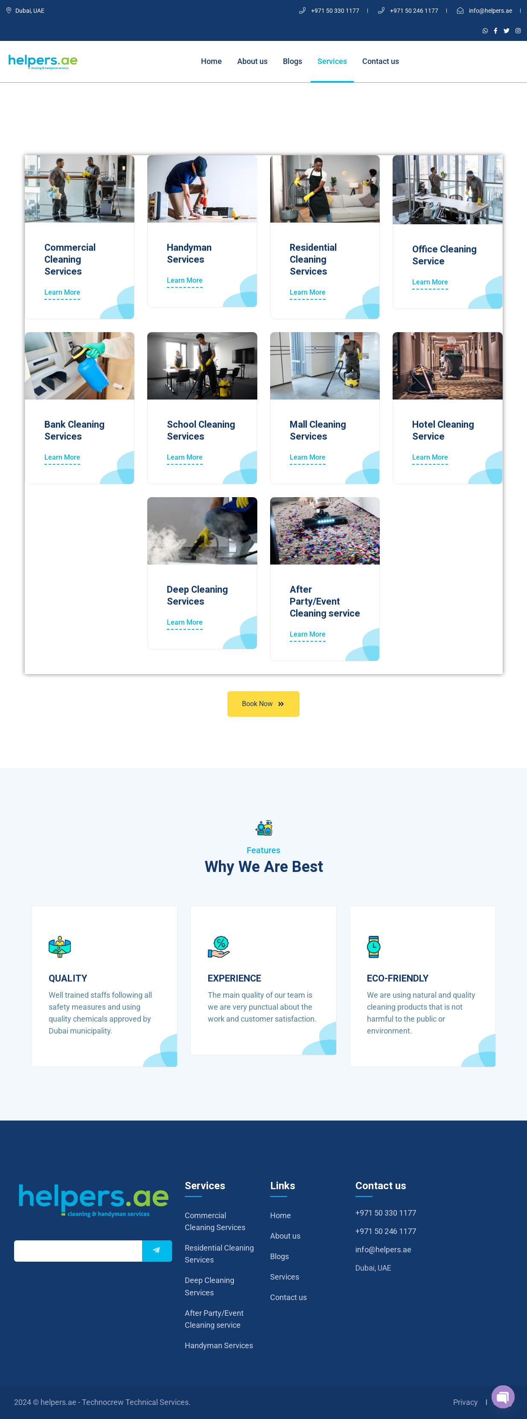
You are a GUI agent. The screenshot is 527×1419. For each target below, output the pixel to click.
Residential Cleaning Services (313, 259)
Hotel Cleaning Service (443, 430)
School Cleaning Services (201, 430)
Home (211, 61)
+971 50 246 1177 (408, 10)
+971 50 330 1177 (329, 10)
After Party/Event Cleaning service (325, 601)
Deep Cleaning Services (197, 595)
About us (252, 61)
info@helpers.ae (484, 10)
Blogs (292, 61)
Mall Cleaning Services (318, 430)
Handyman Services (189, 253)
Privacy (465, 1402)
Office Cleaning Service (444, 255)
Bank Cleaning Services (74, 430)
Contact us (380, 61)
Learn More (62, 292)
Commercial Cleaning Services (70, 259)
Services (332, 61)
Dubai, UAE (25, 10)
